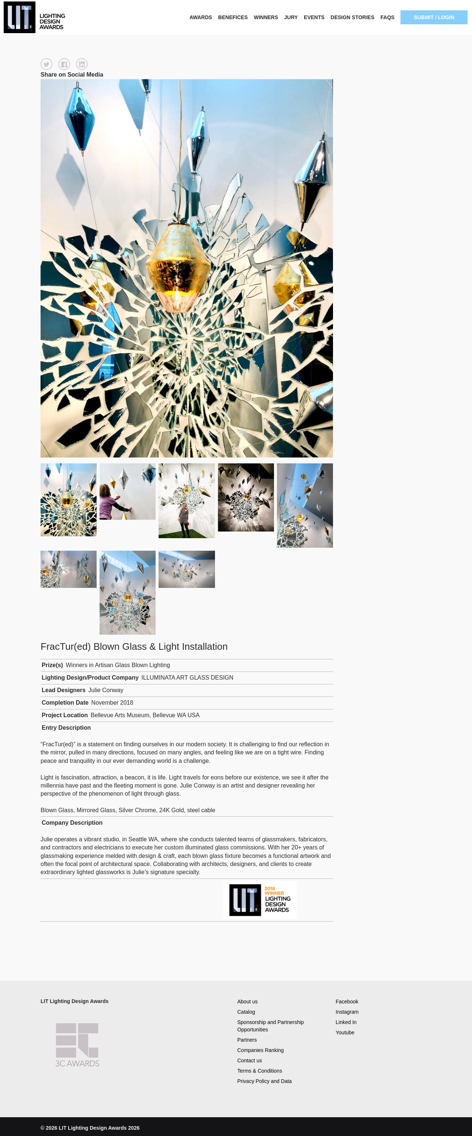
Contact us (249, 1060)
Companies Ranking (260, 1050)
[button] (46, 64)
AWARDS (201, 17)
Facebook (347, 1001)
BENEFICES (233, 17)
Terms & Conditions (259, 1071)
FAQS (388, 17)
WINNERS (266, 17)
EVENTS (314, 17)
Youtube (345, 1032)
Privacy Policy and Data (264, 1081)
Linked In (346, 1022)
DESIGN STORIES (353, 17)
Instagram (347, 1011)
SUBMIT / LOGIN (434, 17)
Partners (247, 1040)
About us (247, 1001)
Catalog (246, 1011)
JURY (291, 17)
